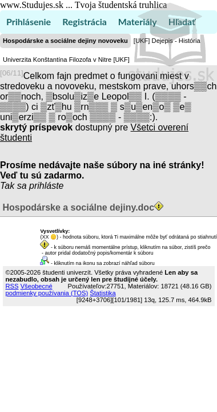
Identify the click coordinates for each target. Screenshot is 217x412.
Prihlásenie (28, 21)
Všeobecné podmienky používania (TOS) (47, 289)
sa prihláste (40, 186)
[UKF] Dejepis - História (167, 40)
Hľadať (181, 21)
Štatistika (102, 293)
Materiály (137, 21)
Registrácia (84, 21)
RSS (12, 286)
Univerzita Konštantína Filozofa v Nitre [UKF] (66, 59)
